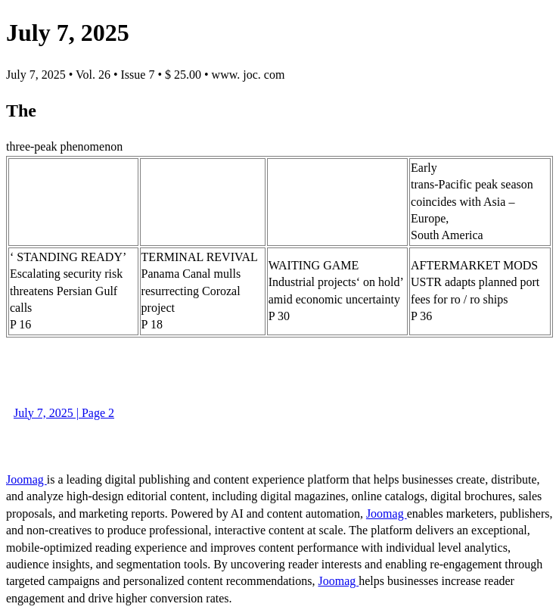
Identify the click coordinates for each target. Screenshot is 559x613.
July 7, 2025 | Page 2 (64, 412)
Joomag (26, 479)
